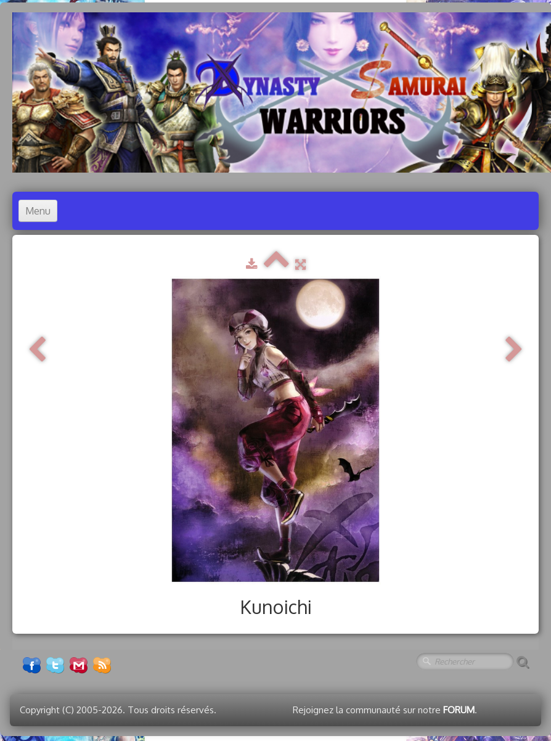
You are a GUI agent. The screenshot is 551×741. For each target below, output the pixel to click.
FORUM (459, 710)
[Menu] (37, 211)
